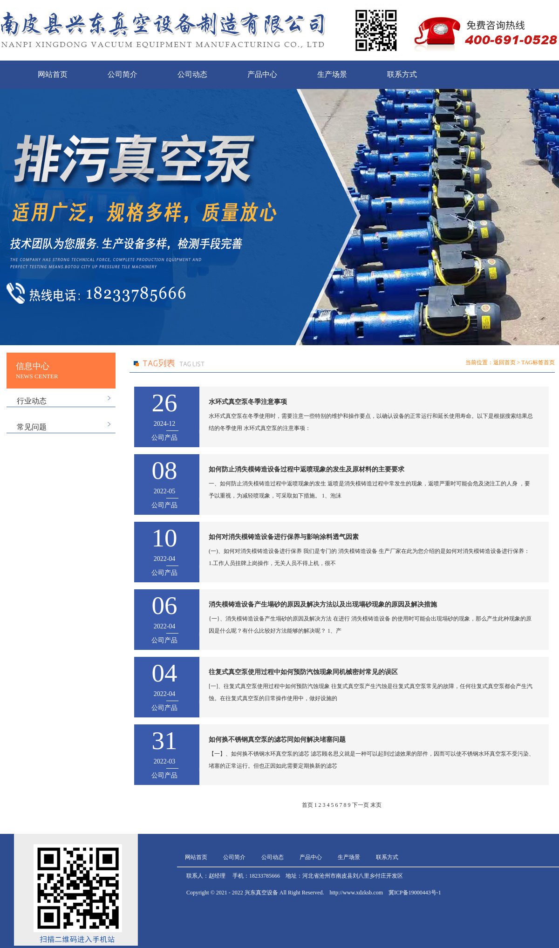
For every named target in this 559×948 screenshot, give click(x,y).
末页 (376, 805)
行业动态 (32, 401)
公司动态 (192, 74)
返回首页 (504, 362)
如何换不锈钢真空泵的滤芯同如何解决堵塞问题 (277, 739)
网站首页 (53, 74)
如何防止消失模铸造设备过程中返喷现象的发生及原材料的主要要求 (306, 469)
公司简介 (122, 74)
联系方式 (402, 74)
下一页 (360, 805)
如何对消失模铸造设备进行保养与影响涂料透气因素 (284, 536)
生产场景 (332, 74)
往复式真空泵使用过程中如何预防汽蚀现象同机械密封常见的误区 (303, 671)
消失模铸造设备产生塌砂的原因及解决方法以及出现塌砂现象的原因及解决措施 (323, 604)
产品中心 (262, 74)
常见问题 (32, 427)
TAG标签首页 (538, 362)
